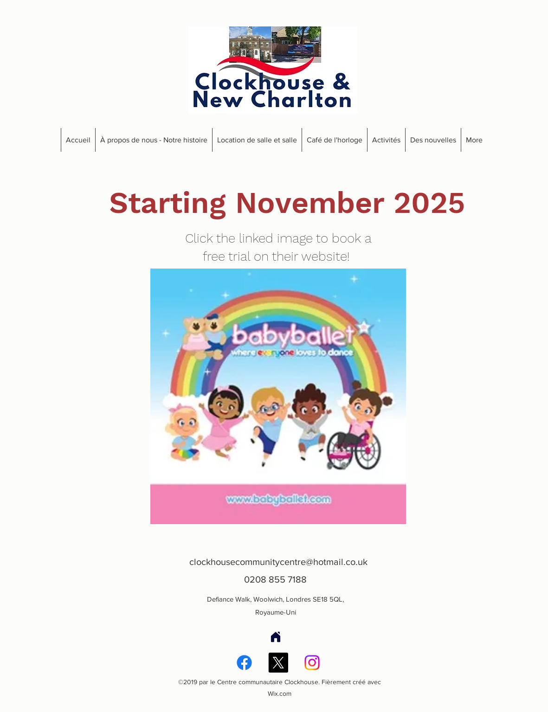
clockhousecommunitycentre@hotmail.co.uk (278, 562)
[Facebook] (244, 663)
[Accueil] (275, 636)
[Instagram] (312, 663)
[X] (278, 663)
